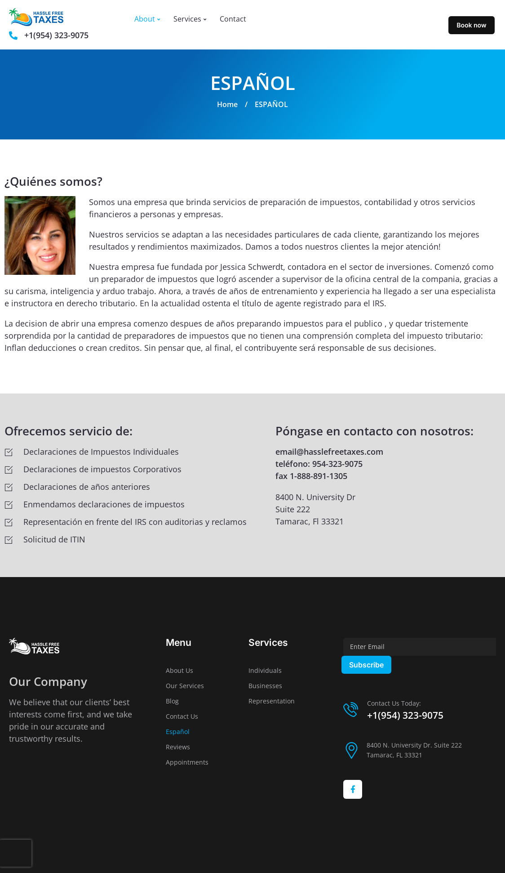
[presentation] (15, 853)
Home (227, 104)
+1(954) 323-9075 (405, 715)
